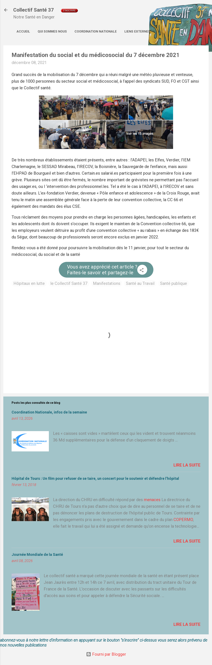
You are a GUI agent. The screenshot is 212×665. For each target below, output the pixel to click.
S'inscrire (69, 10)
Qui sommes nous (52, 31)
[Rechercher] (206, 11)
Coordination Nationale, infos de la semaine (49, 412)
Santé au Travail (140, 283)
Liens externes (137, 31)
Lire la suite (186, 465)
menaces (152, 499)
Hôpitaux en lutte (29, 283)
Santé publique (173, 283)
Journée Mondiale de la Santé (37, 554)
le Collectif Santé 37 (68, 283)
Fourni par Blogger (106, 654)
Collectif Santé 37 (33, 10)
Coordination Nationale (96, 31)
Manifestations (106, 283)
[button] (141, 271)
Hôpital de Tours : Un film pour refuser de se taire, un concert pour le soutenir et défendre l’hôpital (95, 478)
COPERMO (183, 519)
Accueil (23, 31)
